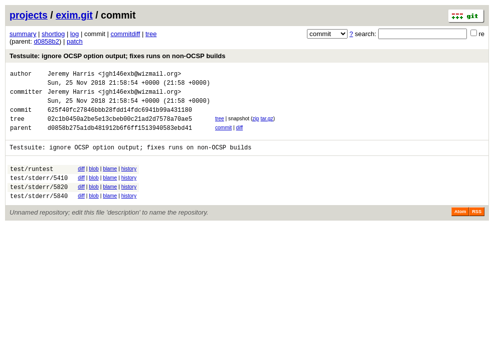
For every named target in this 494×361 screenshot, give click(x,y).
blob (94, 181)
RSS (476, 229)
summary (23, 34)
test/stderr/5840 (39, 214)
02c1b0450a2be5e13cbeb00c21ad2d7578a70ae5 (120, 127)
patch (75, 41)
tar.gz (266, 126)
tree (150, 34)
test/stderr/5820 (39, 203)
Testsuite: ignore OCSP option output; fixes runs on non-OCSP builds (117, 56)
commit (223, 136)
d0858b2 (46, 41)
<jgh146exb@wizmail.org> (140, 75)
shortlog (53, 34)
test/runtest (31, 182)
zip (255, 126)
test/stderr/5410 (39, 193)
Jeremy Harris (71, 75)
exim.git (74, 15)
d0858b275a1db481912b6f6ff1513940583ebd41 (120, 138)
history (128, 181)
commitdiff (125, 34)
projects (29, 15)
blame (110, 181)
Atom (460, 229)
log (74, 34)
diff (239, 136)
